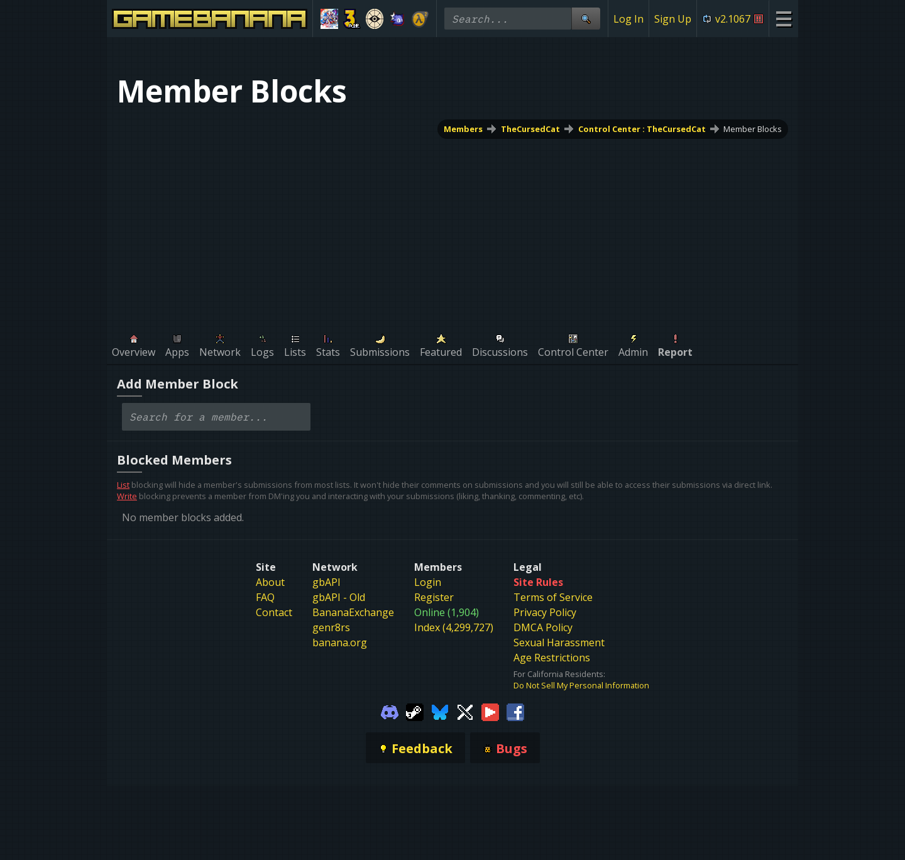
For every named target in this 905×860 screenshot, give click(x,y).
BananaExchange (353, 612)
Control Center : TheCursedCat (642, 129)
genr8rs (331, 627)
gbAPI (326, 582)
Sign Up (672, 19)
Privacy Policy (544, 612)
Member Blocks (752, 129)
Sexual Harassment (559, 642)
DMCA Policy (543, 627)
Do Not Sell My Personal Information (581, 685)
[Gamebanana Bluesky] (440, 711)
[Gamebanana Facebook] (515, 711)
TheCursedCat (530, 129)
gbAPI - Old (338, 597)
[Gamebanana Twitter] (465, 711)
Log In (628, 19)
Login (427, 582)
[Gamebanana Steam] (415, 711)
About (270, 582)
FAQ (265, 597)
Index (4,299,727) (453, 627)
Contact (274, 612)
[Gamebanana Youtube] (490, 711)
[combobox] (216, 417)
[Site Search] (585, 19)
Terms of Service (553, 597)
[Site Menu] (783, 18)
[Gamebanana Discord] (390, 711)
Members (463, 129)
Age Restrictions (551, 657)
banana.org (339, 642)
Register (434, 597)
